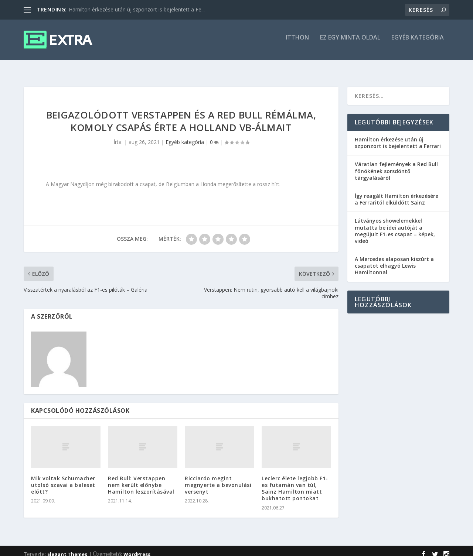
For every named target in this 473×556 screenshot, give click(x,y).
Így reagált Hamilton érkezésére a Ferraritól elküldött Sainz (396, 192)
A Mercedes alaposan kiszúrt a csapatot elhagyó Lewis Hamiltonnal (394, 259)
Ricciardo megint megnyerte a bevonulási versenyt (218, 478)
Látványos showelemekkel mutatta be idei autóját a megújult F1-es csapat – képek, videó (395, 224)
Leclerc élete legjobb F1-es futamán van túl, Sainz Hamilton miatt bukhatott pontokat (295, 481)
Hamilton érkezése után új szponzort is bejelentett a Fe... (137, 9)
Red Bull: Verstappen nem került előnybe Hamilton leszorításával (141, 478)
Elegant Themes (67, 547)
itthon (297, 43)
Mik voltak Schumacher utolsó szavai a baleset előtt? (63, 478)
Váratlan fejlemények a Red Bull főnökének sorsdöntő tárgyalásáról (396, 164)
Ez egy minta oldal (350, 43)
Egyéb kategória (417, 43)
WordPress (136, 547)
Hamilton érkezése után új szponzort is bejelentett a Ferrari (398, 136)
